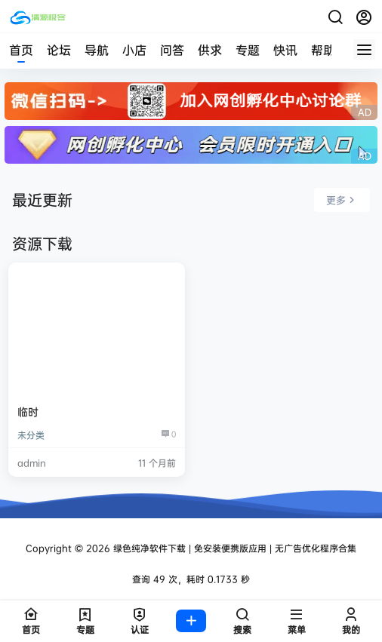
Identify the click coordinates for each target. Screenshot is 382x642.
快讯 (285, 49)
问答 (172, 49)
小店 (134, 49)
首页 (21, 49)
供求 (210, 49)
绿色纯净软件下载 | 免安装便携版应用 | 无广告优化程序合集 (233, 548)
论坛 (59, 49)
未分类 (31, 435)
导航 (97, 49)
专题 (248, 49)
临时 (28, 411)
